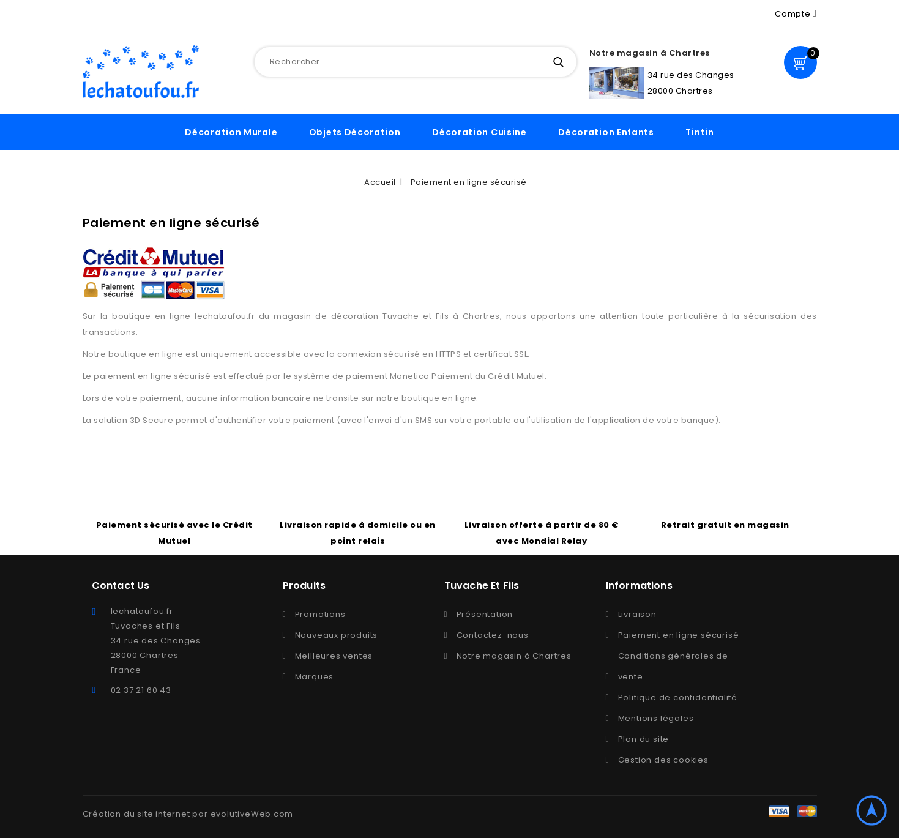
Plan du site (644, 739)
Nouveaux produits (336, 635)
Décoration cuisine (479, 132)
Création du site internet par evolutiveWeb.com (188, 814)
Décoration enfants (606, 132)
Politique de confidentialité (677, 697)
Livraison (637, 614)
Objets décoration (355, 132)
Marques (314, 677)
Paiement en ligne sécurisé (678, 635)
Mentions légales (656, 718)
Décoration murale (231, 132)
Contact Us (121, 585)
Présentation (485, 614)
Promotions (320, 614)
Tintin (699, 132)
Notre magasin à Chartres (514, 656)
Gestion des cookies (663, 760)
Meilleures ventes (334, 656)
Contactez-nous (493, 635)
